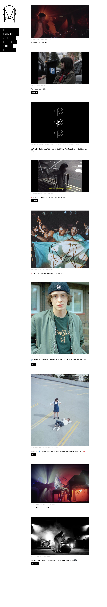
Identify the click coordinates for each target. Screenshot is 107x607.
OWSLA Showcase (48, 269)
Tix (33, 364)
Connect (7, 50)
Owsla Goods (9, 34)
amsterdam (51, 144)
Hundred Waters (36, 556)
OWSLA (50, 39)
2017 (41, 39)
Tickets (35, 563)
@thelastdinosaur (36, 504)
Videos (6, 46)
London (45, 39)
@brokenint (34, 144)
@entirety (34, 269)
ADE (32, 356)
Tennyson (43, 85)
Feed (5, 30)
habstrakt (65, 144)
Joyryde (70, 144)
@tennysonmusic (36, 447)
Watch (34, 92)
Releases (7, 42)
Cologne (58, 144)
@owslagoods (35, 39)
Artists (7, 38)
